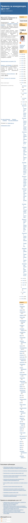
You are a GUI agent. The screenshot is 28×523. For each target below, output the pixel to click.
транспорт (22, 362)
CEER (21, 428)
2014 (22, 78)
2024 (22, 56)
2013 (22, 80)
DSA (21, 441)
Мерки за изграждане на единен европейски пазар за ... (24, 225)
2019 (22, 67)
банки (21, 353)
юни (23, 278)
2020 (22, 65)
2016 (22, 74)
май (23, 280)
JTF (20, 421)
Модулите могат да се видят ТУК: (8, 61)
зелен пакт (22, 357)
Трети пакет (22, 317)
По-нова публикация (5, 119)
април (23, 282)
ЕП (20, 402)
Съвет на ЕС (22, 432)
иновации (22, 351)
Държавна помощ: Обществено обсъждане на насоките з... (24, 168)
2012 (22, 82)
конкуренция (12, 78)
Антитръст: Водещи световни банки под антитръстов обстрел (15, 470)
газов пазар (22, 377)
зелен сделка (23, 404)
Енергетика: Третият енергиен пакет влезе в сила (12, 486)
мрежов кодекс (23, 408)
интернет (22, 355)
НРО (21, 447)
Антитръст (6, 78)
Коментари (3, 521)
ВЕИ (21, 335)
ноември (24, 89)
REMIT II (22, 416)
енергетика (22, 306)
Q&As (21, 445)
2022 (22, 60)
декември (24, 85)
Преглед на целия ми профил (22, 46)
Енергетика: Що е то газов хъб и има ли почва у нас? (13, 473)
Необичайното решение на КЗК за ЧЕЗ (10, 492)
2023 (22, 58)
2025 (22, 54)
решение (22, 426)
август (23, 101)
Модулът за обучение (6, 65)
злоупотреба (22, 337)
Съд (21, 397)
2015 (22, 76)
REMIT (21, 386)
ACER (21, 372)
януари (24, 292)
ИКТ (21, 395)
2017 (22, 71)
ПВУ (21, 449)
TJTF (21, 430)
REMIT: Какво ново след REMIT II (9, 504)
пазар (21, 309)
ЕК (9, 78)
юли (23, 104)
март (23, 284)
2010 (22, 298)
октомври (24, 93)
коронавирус (22, 364)
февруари (24, 288)
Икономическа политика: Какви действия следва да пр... (24, 269)
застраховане (23, 438)
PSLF (21, 443)
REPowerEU (22, 436)
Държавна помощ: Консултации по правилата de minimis (24, 124)
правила (21, 315)
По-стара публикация (13, 120)
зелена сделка (23, 399)
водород (21, 388)
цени (21, 384)
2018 (22, 69)
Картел (21, 345)
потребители (22, 332)
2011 (22, 296)
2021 (22, 63)
